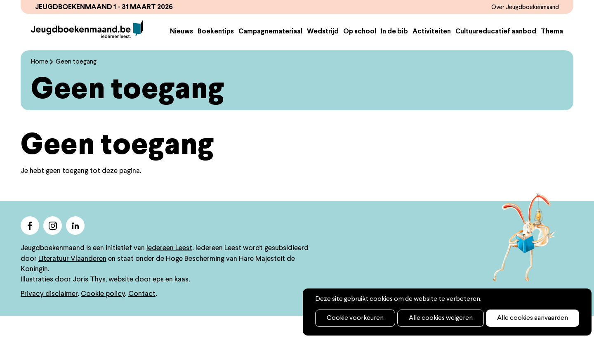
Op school (359, 55)
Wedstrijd (323, 55)
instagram (52, 247)
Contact (142, 315)
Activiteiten (431, 55)
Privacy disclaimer (49, 315)
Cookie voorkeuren (350, 318)
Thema (552, 55)
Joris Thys (89, 301)
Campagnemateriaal (270, 55)
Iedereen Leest (169, 270)
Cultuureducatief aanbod (495, 55)
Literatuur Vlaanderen (72, 280)
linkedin (75, 247)
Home (39, 83)
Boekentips (216, 55)
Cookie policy (103, 315)
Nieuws (181, 55)
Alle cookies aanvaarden (510, 318)
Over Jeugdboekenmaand (518, 7)
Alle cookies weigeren (427, 318)
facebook (30, 247)
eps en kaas (171, 301)
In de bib (394, 55)
